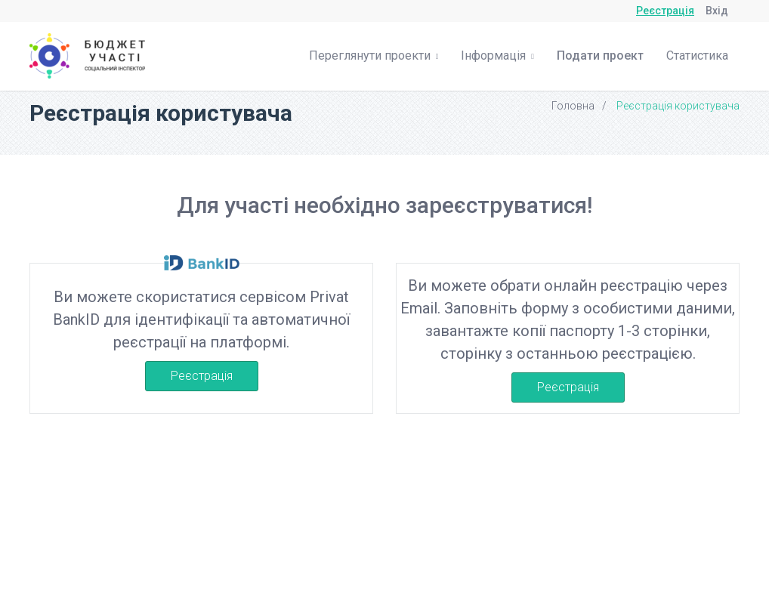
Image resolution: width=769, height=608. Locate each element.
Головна (573, 106)
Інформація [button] (497, 55)
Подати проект (600, 55)
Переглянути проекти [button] (374, 55)
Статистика (697, 55)
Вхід (717, 11)
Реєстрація (665, 11)
